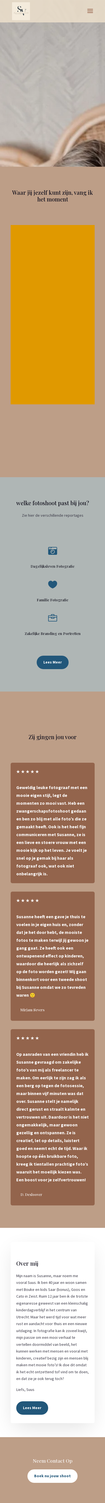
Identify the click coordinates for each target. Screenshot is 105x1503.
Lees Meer (52, 662)
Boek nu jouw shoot (52, 1475)
